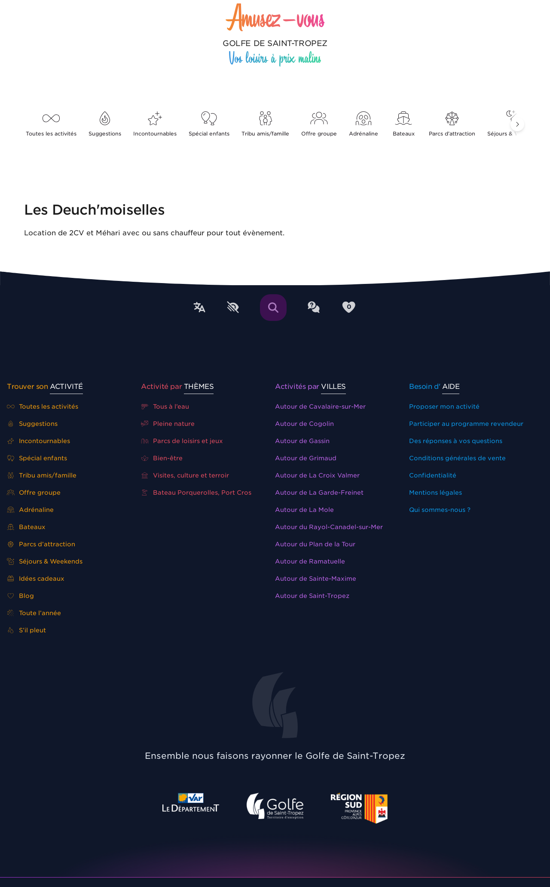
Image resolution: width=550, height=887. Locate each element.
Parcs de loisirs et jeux (182, 440)
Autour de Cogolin (304, 423)
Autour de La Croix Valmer (317, 475)
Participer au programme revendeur (466, 423)
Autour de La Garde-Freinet (319, 492)
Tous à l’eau (165, 406)
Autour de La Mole (304, 509)
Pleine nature (168, 423)
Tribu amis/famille (265, 124)
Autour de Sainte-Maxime (315, 578)
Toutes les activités (51, 124)
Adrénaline (363, 124)
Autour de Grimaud (305, 458)
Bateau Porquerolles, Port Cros (196, 492)
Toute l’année (34, 613)
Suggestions (105, 124)
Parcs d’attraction (452, 124)
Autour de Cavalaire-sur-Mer (320, 406)
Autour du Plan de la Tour (315, 544)
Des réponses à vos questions (455, 440)
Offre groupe (319, 124)
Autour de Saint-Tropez (312, 595)
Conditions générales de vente (457, 458)
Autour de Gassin (302, 440)
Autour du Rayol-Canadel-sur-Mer (329, 527)
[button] (517, 124)
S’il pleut (26, 630)
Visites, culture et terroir (185, 475)
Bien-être (162, 458)
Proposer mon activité (444, 406)
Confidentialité (432, 475)
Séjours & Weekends (44, 561)
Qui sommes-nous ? (440, 509)
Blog (20, 595)
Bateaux (403, 124)
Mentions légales (435, 492)
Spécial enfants (209, 124)
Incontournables (155, 124)
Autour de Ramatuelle (310, 561)
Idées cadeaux (35, 578)
